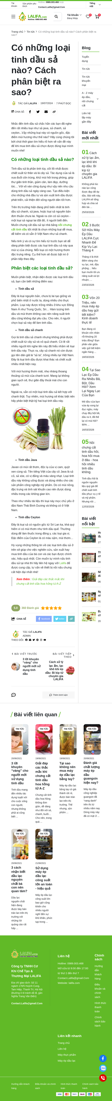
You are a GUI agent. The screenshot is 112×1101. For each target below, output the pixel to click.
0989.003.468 (52, 2)
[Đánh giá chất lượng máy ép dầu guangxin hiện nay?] (92, 739)
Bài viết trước (24, 653)
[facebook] (26, 640)
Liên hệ (62, 1048)
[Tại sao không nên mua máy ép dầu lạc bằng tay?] (68, 739)
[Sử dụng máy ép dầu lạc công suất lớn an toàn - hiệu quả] (44, 844)
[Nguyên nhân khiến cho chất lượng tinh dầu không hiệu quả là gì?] (89, 597)
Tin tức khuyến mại (86, 80)
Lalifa (32, 103)
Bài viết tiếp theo (64, 655)
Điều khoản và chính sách (100, 991)
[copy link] (54, 111)
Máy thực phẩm (67, 1054)
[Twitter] (34, 640)
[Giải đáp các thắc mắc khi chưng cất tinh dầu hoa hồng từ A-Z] (44, 739)
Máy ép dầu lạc (66, 1060)
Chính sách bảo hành (100, 1021)
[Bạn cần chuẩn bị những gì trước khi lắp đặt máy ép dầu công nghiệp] (89, 617)
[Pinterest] (37, 640)
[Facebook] (102, 1058)
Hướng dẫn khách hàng (99, 972)
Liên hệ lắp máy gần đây (86, 117)
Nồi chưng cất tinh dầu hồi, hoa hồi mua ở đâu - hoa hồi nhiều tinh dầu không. (90, 457)
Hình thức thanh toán (100, 1007)
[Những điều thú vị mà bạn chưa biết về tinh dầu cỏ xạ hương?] (89, 577)
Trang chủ (64, 1042)
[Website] (30, 640)
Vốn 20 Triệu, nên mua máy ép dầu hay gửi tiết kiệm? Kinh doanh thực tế (91, 310)
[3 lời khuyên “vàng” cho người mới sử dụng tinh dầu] (20, 739)
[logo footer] (27, 954)
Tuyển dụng (85, 58)
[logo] (33, 16)
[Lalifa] (63, 563)
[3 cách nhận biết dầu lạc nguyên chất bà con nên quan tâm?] (20, 844)
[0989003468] (102, 1068)
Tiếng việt (92, 4)
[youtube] (45, 640)
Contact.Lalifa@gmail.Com (51, 7)
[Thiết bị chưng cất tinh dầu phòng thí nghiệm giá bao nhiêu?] (89, 557)
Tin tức (86, 68)
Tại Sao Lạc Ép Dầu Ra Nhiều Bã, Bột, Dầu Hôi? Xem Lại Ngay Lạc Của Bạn (91, 382)
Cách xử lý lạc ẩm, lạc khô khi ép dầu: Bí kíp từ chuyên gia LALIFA (91, 165)
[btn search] (56, 16)
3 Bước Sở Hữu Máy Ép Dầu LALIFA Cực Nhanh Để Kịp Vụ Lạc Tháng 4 (91, 237)
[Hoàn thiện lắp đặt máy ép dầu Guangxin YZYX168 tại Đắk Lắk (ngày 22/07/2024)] (89, 538)
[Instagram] (41, 640)
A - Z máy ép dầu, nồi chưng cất (88, 99)
